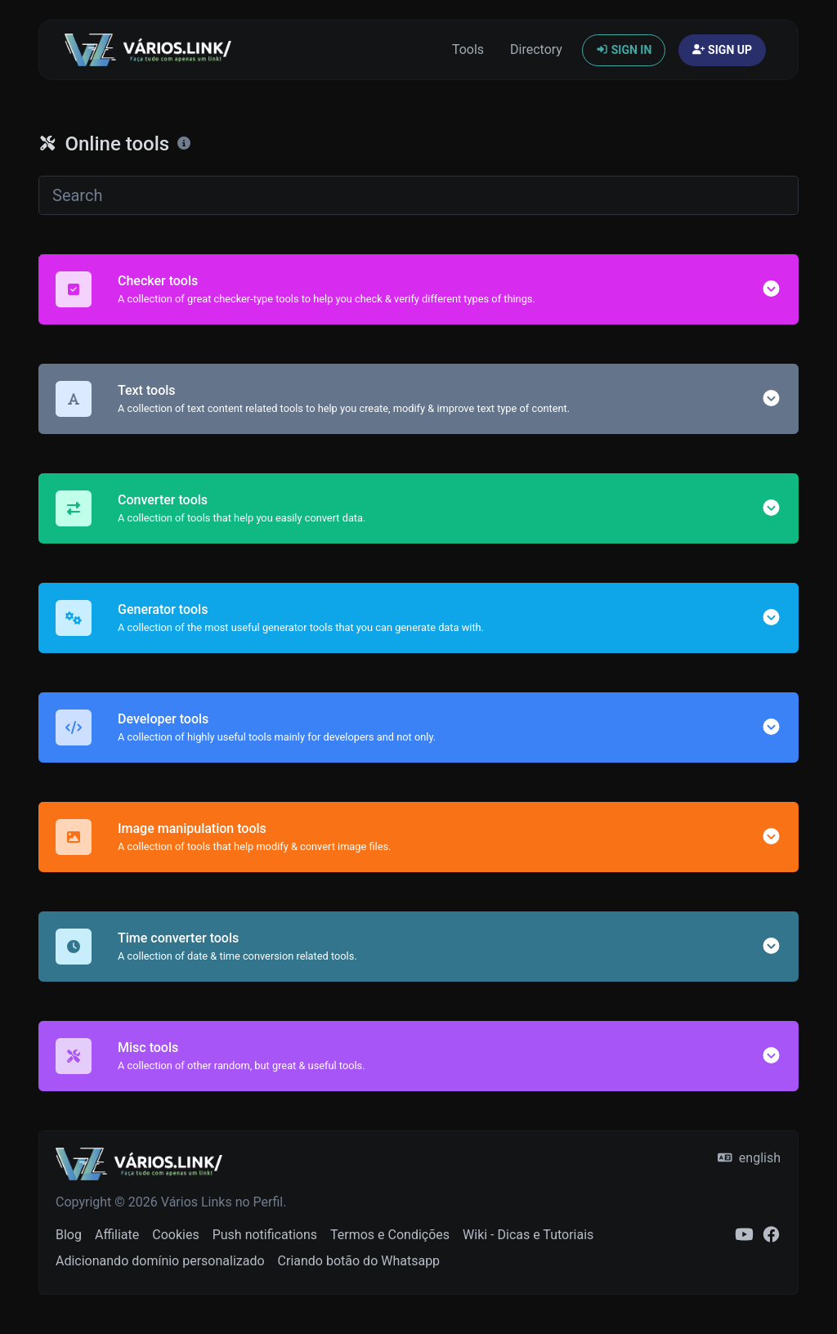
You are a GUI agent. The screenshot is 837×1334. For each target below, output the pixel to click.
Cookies (175, 1234)
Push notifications (265, 1234)
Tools (468, 49)
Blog (69, 1234)
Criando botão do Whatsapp (359, 1261)
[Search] (418, 195)
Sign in (623, 49)
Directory (536, 49)
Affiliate (117, 1234)
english (749, 1158)
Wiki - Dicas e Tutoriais (528, 1234)
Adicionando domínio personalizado (160, 1261)
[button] (771, 289)
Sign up (722, 49)
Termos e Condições (390, 1234)
